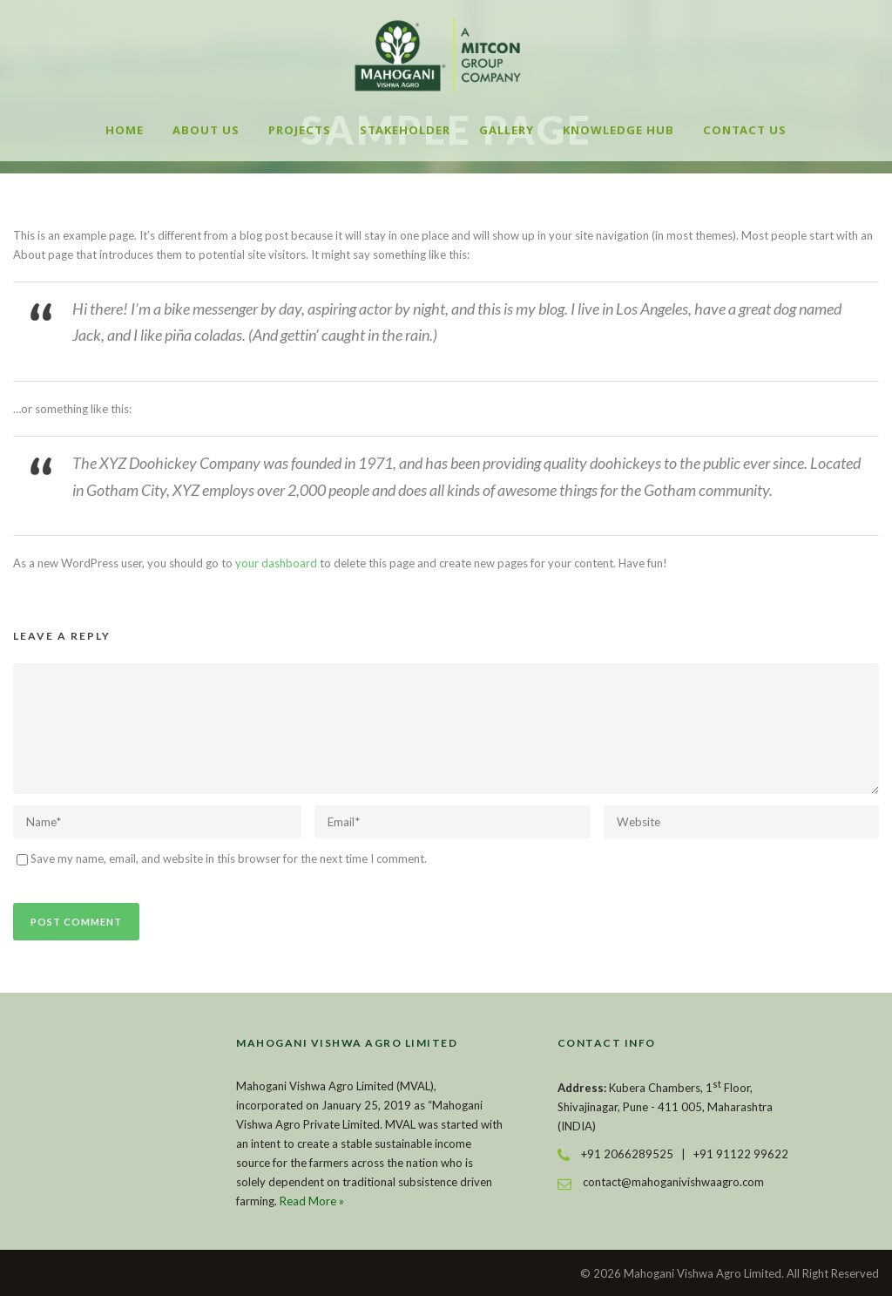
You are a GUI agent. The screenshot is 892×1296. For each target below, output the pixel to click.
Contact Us (745, 130)
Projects (299, 130)
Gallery (506, 130)
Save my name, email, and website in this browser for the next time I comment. (228, 858)
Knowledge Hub (618, 130)
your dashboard (276, 563)
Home (124, 130)
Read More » (312, 1201)
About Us (206, 130)
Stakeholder (405, 130)
